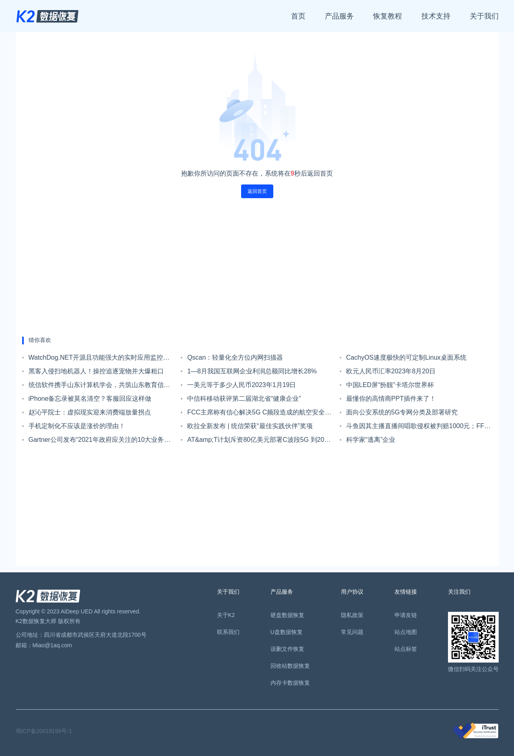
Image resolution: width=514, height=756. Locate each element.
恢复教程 (387, 16)
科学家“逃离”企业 (371, 439)
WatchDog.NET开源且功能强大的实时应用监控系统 (99, 359)
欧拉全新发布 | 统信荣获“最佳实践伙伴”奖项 (250, 426)
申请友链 (405, 615)
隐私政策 (352, 615)
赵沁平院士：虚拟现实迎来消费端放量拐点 (90, 412)
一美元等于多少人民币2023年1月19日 (241, 384)
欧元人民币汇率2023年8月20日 (391, 371)
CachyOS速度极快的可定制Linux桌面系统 (406, 357)
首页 (298, 16)
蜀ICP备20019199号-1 (44, 731)
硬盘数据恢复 (287, 615)
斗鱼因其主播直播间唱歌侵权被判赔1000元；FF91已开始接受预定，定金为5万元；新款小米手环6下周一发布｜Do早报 (418, 428)
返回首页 (257, 191)
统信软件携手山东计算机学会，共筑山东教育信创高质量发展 (99, 386)
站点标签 (405, 649)
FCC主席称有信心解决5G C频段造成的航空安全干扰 (259, 414)
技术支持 (435, 16)
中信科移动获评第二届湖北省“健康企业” (244, 398)
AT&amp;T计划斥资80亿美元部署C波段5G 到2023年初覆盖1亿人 (259, 441)
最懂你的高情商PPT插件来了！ (391, 398)
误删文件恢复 (287, 649)
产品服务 (339, 16)
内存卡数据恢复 (290, 682)
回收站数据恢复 (290, 666)
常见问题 (352, 632)
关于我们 (484, 16)
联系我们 (228, 632)
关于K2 (226, 615)
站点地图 (405, 632)
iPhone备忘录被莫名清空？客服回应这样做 (90, 398)
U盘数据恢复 (286, 632)
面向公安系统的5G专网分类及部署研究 (402, 412)
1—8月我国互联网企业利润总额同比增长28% (252, 371)
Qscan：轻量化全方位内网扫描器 (235, 357)
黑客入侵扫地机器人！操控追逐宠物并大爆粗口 (96, 371)
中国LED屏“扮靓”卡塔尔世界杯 (390, 384)
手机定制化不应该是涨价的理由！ (77, 426)
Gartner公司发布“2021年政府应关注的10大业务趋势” (100, 441)
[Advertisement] (257, 267)
